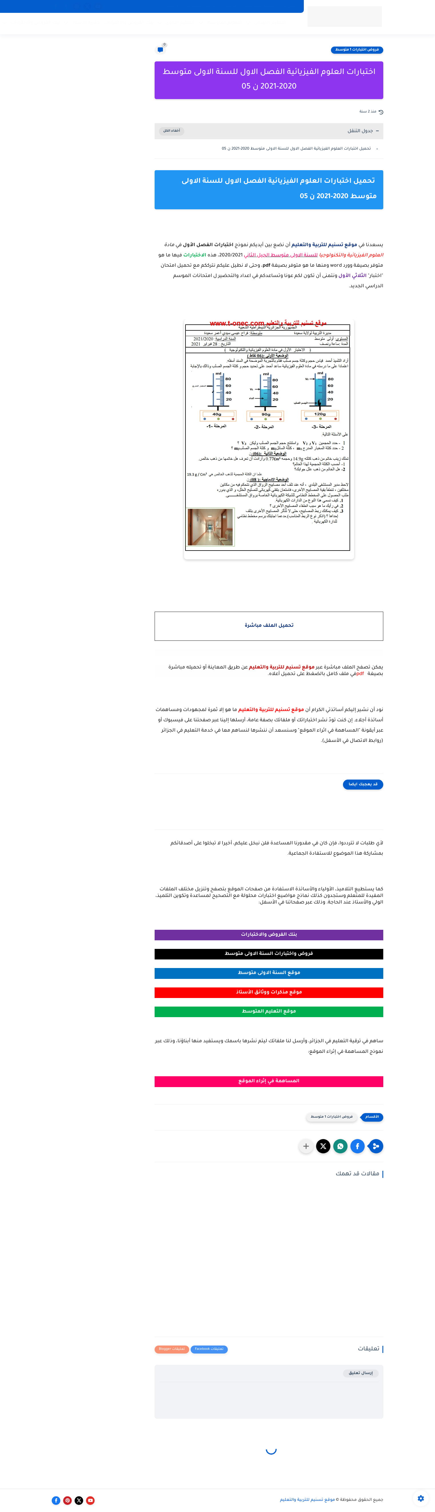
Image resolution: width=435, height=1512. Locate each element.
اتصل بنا (290, 6)
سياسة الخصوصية (260, 6)
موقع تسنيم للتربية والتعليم (307, 1500)
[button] (357, 1146)
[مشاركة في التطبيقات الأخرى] (306, 1146)
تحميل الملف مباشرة (269, 626)
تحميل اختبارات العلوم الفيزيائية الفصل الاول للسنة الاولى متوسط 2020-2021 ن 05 (297, 149)
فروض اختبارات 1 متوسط (357, 50)
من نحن (230, 6)
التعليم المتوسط (224, 23)
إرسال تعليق (361, 1373)
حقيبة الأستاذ (86, 23)
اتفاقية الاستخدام (202, 6)
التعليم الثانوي (180, 23)
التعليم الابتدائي (270, 23)
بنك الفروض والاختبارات (128, 23)
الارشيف (172, 6)
